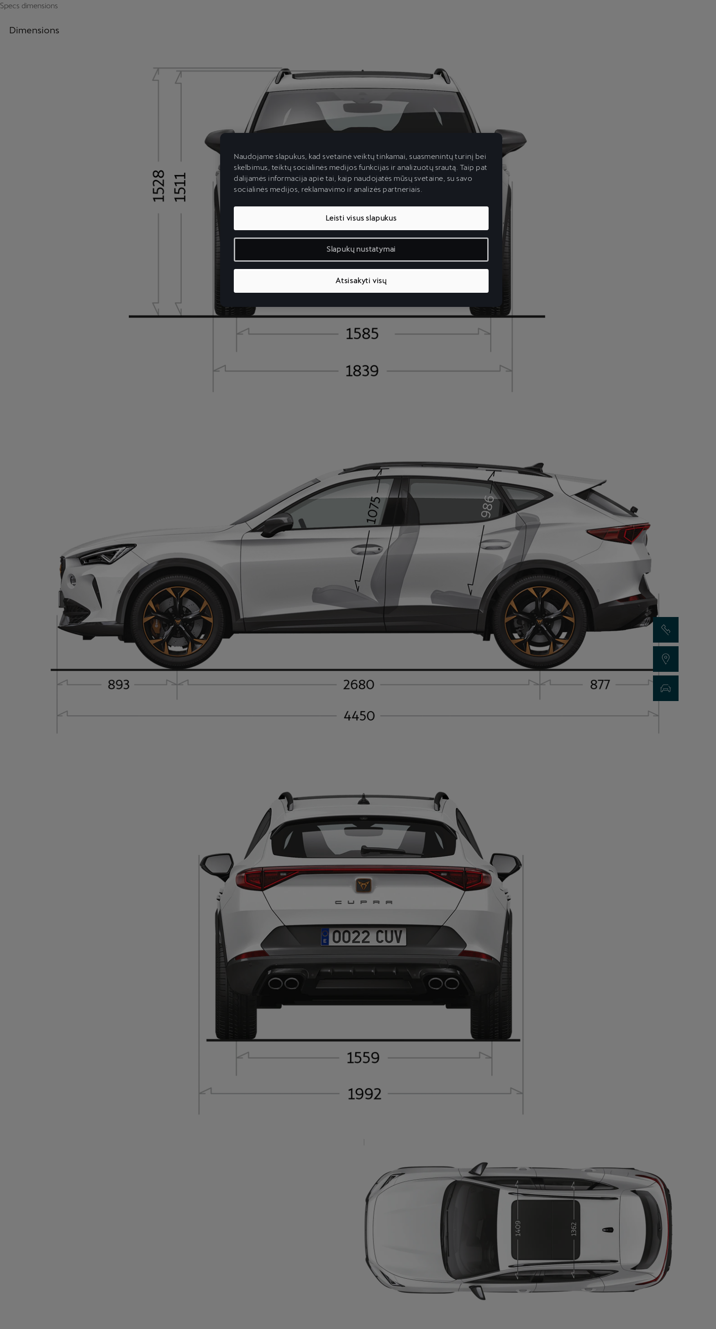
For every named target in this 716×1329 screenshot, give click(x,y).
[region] (361, 220)
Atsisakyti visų (361, 280)
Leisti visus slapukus (361, 218)
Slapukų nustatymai (361, 249)
